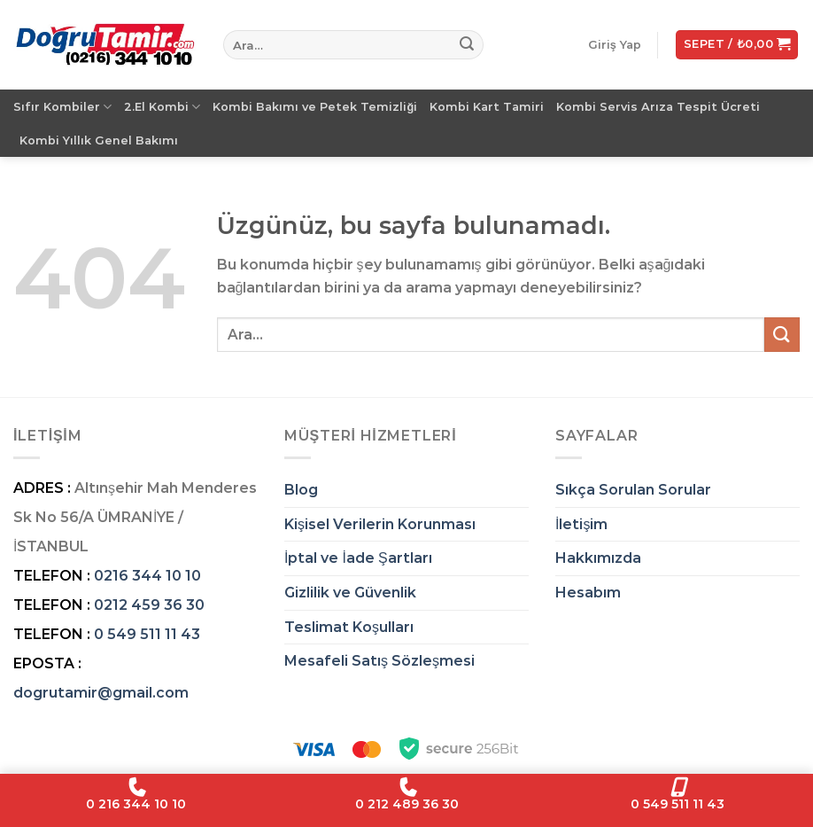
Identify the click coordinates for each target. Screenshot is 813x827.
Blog (301, 489)
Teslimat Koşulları (349, 627)
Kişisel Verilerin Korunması (380, 524)
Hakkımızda (598, 558)
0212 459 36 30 (149, 605)
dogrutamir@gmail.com (101, 692)
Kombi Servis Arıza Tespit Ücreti (658, 106)
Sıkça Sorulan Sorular (633, 489)
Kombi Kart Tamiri (487, 106)
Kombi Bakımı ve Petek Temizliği (315, 106)
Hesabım (588, 592)
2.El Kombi (162, 106)
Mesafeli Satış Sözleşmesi (379, 660)
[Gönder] (467, 45)
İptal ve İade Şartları (358, 558)
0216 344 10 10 (147, 575)
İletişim (581, 524)
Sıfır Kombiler (62, 106)
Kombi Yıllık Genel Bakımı (98, 140)
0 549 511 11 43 (147, 634)
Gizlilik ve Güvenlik (350, 592)
